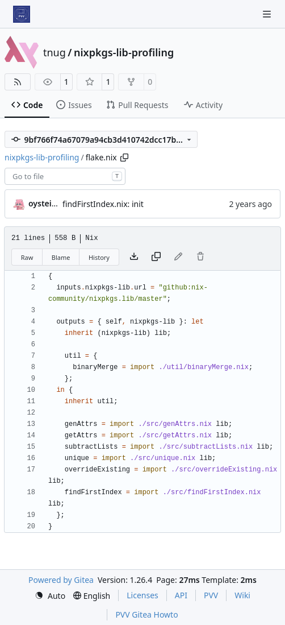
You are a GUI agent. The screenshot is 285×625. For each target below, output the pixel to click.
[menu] (50, 595)
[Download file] (134, 257)
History (99, 257)
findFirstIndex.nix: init (103, 203)
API (181, 595)
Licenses (142, 595)
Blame (61, 257)
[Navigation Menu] (268, 14)
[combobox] (65, 176)
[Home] (21, 14)
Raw (27, 257)
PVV (211, 595)
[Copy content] (156, 257)
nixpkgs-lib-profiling (124, 52)
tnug (54, 52)
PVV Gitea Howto (146, 614)
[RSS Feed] (18, 81)
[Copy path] (124, 158)
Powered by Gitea (61, 579)
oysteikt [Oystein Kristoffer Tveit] (44, 203)
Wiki (242, 595)
